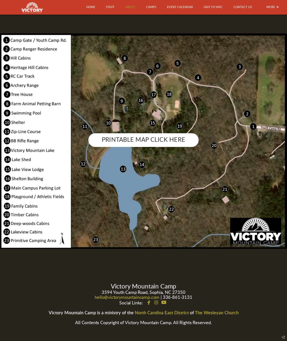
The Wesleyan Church (217, 313)
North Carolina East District (162, 313)
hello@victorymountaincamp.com (127, 297)
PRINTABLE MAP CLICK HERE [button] (143, 140)
